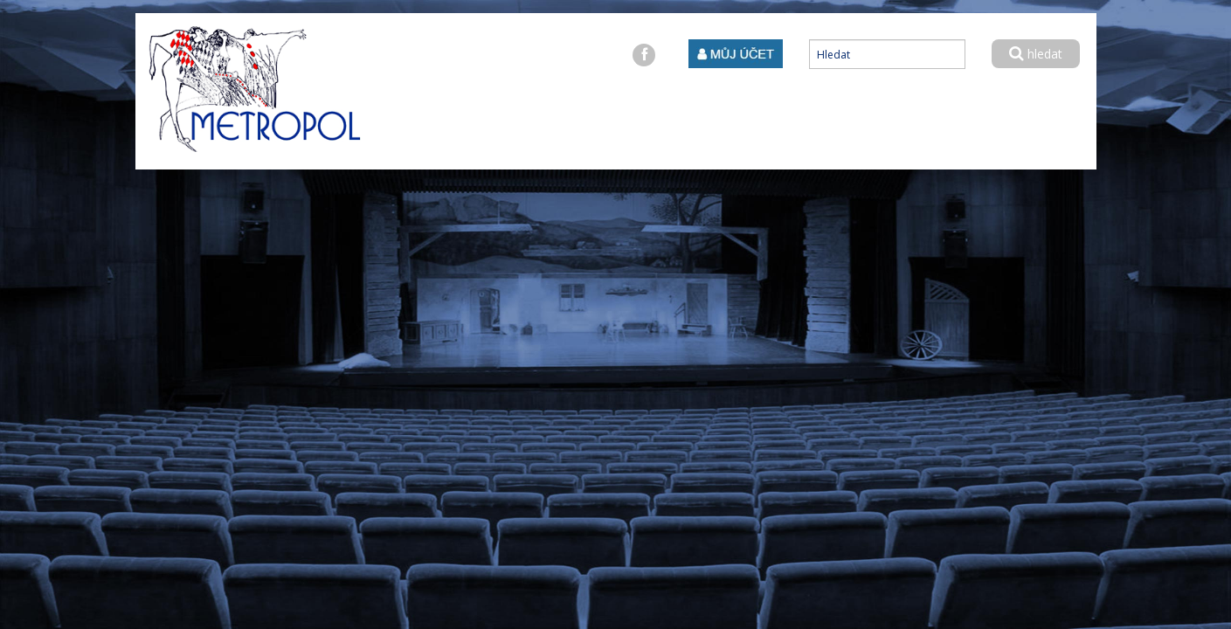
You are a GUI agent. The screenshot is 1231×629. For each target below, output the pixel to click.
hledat (1035, 53)
